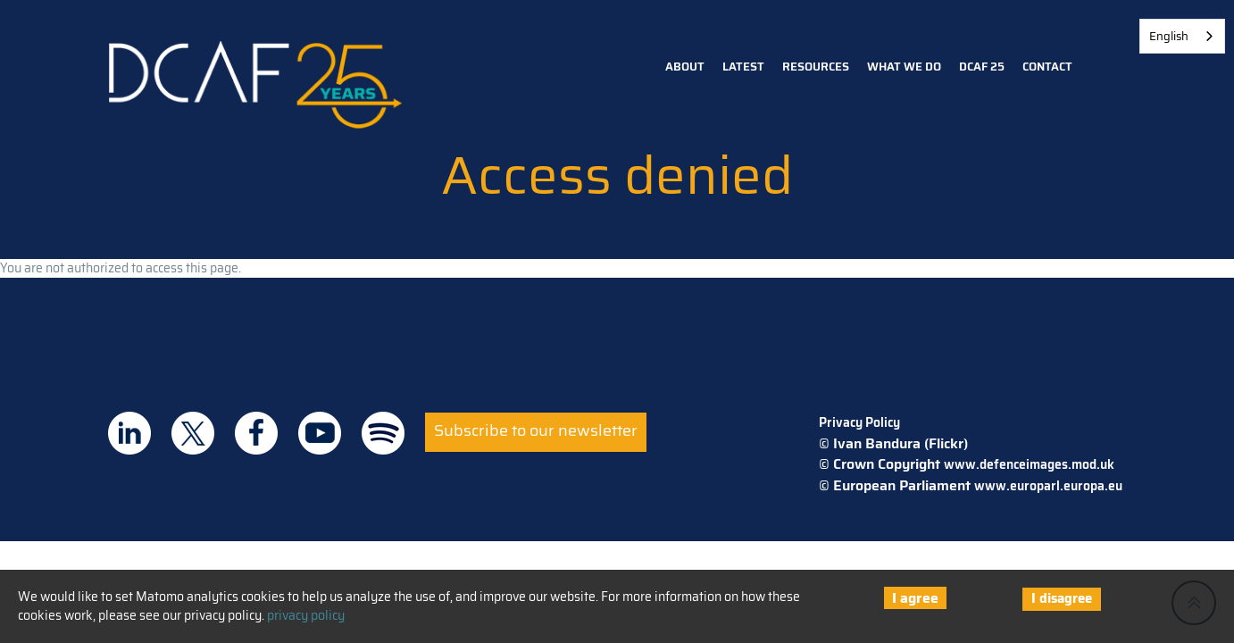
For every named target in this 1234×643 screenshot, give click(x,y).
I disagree (1061, 598)
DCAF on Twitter (192, 433)
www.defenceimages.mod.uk (1029, 464)
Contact (1047, 66)
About (685, 66)
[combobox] (1182, 36)
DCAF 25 (982, 66)
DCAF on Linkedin (129, 433)
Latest (743, 66)
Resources (815, 66)
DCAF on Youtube (319, 433)
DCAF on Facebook (256, 433)
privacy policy (306, 615)
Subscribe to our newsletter (536, 430)
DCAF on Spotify (383, 433)
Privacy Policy (859, 422)
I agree (915, 598)
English (1168, 36)
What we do (904, 66)
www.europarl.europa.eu (1048, 486)
